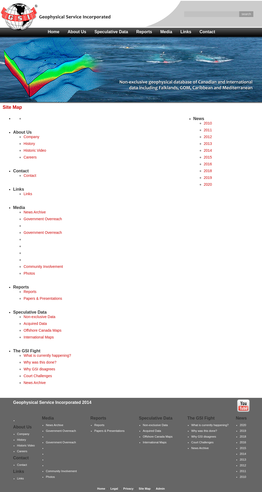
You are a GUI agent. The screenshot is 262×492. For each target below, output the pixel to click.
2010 (208, 123)
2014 (208, 150)
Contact (207, 32)
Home (53, 32)
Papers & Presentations (43, 298)
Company (31, 137)
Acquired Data (35, 323)
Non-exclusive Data (39, 317)
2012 (208, 137)
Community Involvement (43, 266)
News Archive (35, 212)
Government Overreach (43, 219)
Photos (29, 273)
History (29, 144)
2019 (208, 178)
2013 (208, 144)
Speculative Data (111, 32)
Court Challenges (38, 376)
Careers (30, 157)
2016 (208, 164)
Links (185, 32)
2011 (208, 130)
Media (166, 32)
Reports (144, 32)
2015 (208, 157)
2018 (208, 171)
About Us (77, 32)
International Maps (39, 337)
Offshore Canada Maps (43, 330)
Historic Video (35, 150)
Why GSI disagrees (39, 369)
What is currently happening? (47, 355)
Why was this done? (40, 362)
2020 (208, 184)
